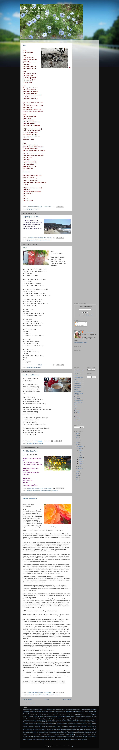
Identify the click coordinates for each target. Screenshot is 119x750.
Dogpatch (42, 724)
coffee (81, 723)
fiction (75, 406)
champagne (49, 723)
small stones (31, 736)
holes (65, 727)
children (59, 723)
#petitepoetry (77, 387)
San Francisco (47, 734)
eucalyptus (77, 724)
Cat (36, 723)
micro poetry (80, 729)
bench (41, 721)
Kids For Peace (32, 729)
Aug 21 (81, 459)
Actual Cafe (80, 720)
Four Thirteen (69, 726)
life (50, 729)
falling (90, 724)
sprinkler (55, 736)
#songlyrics (67, 716)
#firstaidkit (39, 711)
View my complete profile (80, 342)
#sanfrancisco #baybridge (28, 716)
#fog (55, 711)
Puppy (78, 732)
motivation (44, 731)
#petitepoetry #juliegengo (86, 714)
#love (34, 240)
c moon (33, 723)
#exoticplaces (34, 711)
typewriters (25, 739)
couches (94, 723)
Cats (44, 723)
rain (86, 732)
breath (67, 721)
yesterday (85, 739)
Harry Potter (46, 727)
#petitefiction (49, 694)
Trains (89, 737)
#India (86, 711)
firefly (51, 726)
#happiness (78, 711)
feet (93, 724)
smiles (35, 736)
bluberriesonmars (88, 332)
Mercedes (74, 729)
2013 (77, 473)
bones (60, 721)
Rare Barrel (94, 732)
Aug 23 (81, 457)
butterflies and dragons (27, 723)
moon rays (25, 731)
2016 (77, 442)
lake (38, 729)
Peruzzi (92, 731)
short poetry (77, 420)
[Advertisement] (85, 68)
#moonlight (39, 240)
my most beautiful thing (57, 731)
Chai (46, 723)
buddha (83, 721)
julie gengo (77, 410)
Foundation (77, 396)
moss (35, 731)
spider (49, 736)
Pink (45, 732)
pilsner (42, 732)
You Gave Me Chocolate (31, 375)
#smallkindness (54, 716)
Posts (77, 322)
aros (75, 404)
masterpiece (64, 729)
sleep (89, 734)
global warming (88, 726)
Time (82, 737)
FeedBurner (88, 315)
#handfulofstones (78, 377)
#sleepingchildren (47, 716)
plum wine (51, 732)
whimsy (57, 739)
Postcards (62, 732)
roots (31, 734)
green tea (30, 727)
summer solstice (82, 736)
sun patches (90, 736)
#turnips (87, 718)
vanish (28, 739)
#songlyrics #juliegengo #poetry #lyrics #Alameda (81, 716)
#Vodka (58, 694)
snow (38, 736)
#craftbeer (88, 709)
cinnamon (75, 723)
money (92, 729)
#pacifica (44, 240)
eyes (88, 724)
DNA (37, 724)
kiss (36, 729)
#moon (80, 713)
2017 (77, 440)
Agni (84, 720)
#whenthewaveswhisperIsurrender (49, 490)
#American (29, 694)
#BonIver (60, 709)
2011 (77, 477)
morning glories (30, 731)
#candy (67, 709)
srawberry (62, 736)
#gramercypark (59, 711)
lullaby (57, 729)
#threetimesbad (78, 718)
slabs (86, 734)
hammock (34, 727)
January (79, 468)
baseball (33, 721)
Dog (39, 724)
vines (31, 739)
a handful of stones (45, 720)
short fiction (77, 418)
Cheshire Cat (55, 723)
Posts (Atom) (33, 703)
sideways (77, 734)
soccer (40, 736)
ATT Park (25, 721)
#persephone (66, 714)
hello (59, 727)
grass (27, 727)
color (84, 723)
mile (84, 729)
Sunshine (25, 737)
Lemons (48, 729)
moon (95, 729)
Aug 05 (81, 463)
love (75, 414)
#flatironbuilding (50, 711)
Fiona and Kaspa (36, 726)
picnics (34, 732)
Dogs (45, 724)
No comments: (47, 206)
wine (71, 739)
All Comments (79, 325)
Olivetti (80, 731)
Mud (51, 731)
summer (77, 736)
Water (25, 248)
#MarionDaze (63, 713)
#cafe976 (64, 709)
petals (95, 731)
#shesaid (35, 716)
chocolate (63, 723)
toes (84, 737)
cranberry (25, 724)
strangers (69, 736)
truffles (95, 737)
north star (74, 731)
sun (87, 736)
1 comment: (47, 441)
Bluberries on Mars (32, 7)
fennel (95, 724)
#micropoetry (77, 383)
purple (81, 732)
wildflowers (61, 739)
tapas (47, 737)
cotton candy (90, 723)
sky (84, 734)
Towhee (86, 737)
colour (86, 723)
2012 (77, 475)
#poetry (35, 209)
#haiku (76, 375)
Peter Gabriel (25, 732)
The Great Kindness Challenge (67, 737)
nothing (77, 731)
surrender (36, 737)
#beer (57, 709)
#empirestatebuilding (27, 711)
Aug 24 (81, 455)
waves (46, 739)
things (74, 737)
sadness (42, 734)
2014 (77, 471)
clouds (78, 723)
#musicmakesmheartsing (28, 714)
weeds (54, 739)
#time (38, 209)
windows (67, 739)
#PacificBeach (55, 714)
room (28, 734)
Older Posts (66, 699)
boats (57, 721)
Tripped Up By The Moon (31, 217)
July (78, 466)
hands (40, 727)
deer (31, 724)
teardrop (56, 737)
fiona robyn (43, 726)
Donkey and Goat (50, 724)
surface (28, 737)
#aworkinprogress (51, 709)
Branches (64, 721)
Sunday (94, 736)
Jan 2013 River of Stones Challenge (78, 399)
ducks (60, 724)
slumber (92, 734)
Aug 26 (81, 450)
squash (58, 736)
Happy (42, 727)
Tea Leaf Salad (51, 737)
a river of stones (78, 402)
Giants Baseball (81, 726)
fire (46, 726)
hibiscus (62, 727)
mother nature (39, 731)
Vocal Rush (34, 739)
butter (87, 721)
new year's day (68, 731)
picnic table (30, 732)
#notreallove (35, 714)
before (39, 721)
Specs (46, 736)
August (79, 448)
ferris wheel (25, 726)
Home (47, 699)
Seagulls (53, 734)
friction (73, 726)
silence (81, 734)
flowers (58, 726)
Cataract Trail (40, 723)
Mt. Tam (48, 731)
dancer (28, 724)
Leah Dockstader (43, 729)
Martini (60, 729)
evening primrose (83, 724)
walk (41, 739)
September (80, 446)
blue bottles (53, 721)
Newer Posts (27, 699)
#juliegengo (29, 209)
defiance (33, 724)
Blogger (72, 746)
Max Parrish (69, 729)
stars (65, 736)
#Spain (54, 694)
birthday (49, 721)
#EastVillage (93, 709)
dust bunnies (64, 724)
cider (66, 723)
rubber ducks (37, 734)
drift (58, 724)
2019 (77, 437)
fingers (31, 726)
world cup (81, 739)
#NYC (40, 714)
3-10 (24, 45)
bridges (70, 721)
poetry (76, 416)
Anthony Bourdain (89, 720)
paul (86, 731)
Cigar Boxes (70, 723)
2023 (77, 433)
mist (86, 729)
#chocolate (29, 443)
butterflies (94, 721)
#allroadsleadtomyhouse (35, 709)
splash (51, 736)
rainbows (89, 732)
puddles (72, 732)
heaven (56, 727)
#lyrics (76, 381)
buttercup (90, 721)
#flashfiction (36, 694)
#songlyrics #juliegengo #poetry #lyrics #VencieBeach (54, 718)
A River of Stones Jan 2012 (78, 394)
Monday (88, 729)
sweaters (39, 737)
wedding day (50, 739)
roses (33, 734)
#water (39, 367)
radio (84, 732)
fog (75, 408)
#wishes (38, 720)
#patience (61, 714)
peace (89, 731)
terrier (59, 737)
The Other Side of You (30, 451)
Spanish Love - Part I (30, 498)
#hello (83, 711)
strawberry (73, 736)
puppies (75, 732)
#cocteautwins (83, 709)
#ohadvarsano (45, 714)
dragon (55, 724)
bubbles (80, 721)
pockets (54, 732)
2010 (77, 480)
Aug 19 (81, 461)
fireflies (48, 726)
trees (92, 737)
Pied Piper (39, 732)
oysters (83, 731)
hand (37, 727)
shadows (57, 734)
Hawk (51, 727)
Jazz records (87, 727)
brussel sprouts (75, 721)
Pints (47, 732)
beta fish (45, 721)
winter (77, 739)
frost (76, 726)
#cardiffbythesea (72, 709)
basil (36, 721)
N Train (63, 731)
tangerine (44, 737)
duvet (68, 724)
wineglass (74, 739)
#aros (75, 371)
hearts (53, 727)
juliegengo (76, 412)
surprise (32, 737)
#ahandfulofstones (78, 370)
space (43, 736)
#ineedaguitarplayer (91, 711)
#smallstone (61, 716)
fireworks (54, 726)
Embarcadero (72, 724)
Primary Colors (67, 732)
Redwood (25, 734)
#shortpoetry (77, 391)
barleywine (29, 721)
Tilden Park (78, 737)
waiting (38, 739)
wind (64, 739)
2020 (77, 435)
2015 (77, 444)
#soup (69, 718)
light (52, 729)
